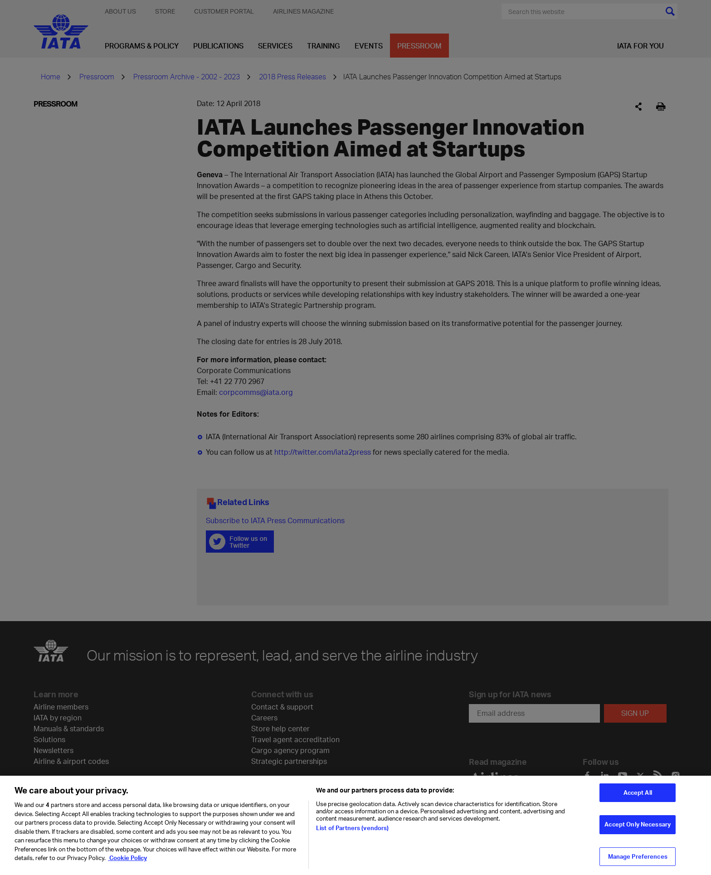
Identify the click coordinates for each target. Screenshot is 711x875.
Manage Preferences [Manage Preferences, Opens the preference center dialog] (637, 860)
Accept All (637, 796)
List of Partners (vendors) (352, 832)
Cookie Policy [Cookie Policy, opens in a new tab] (127, 862)
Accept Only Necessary (637, 828)
